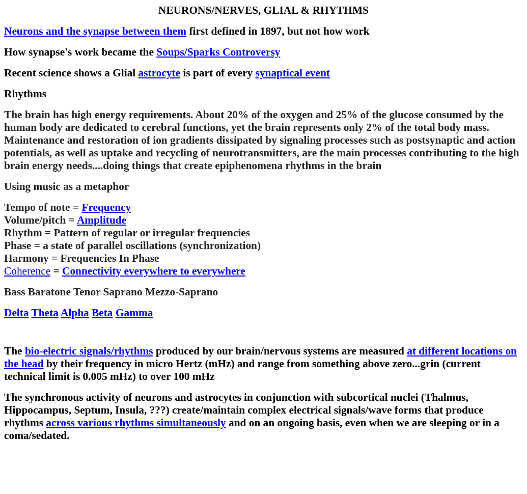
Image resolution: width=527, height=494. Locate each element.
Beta (102, 313)
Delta (16, 313)
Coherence (27, 271)
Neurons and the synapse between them (95, 31)
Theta (45, 313)
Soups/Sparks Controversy (218, 52)
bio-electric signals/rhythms (89, 351)
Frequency (106, 207)
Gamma (134, 313)
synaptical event (293, 73)
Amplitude (101, 220)
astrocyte (159, 73)
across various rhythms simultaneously (136, 423)
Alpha (75, 313)
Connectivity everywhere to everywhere (153, 271)
